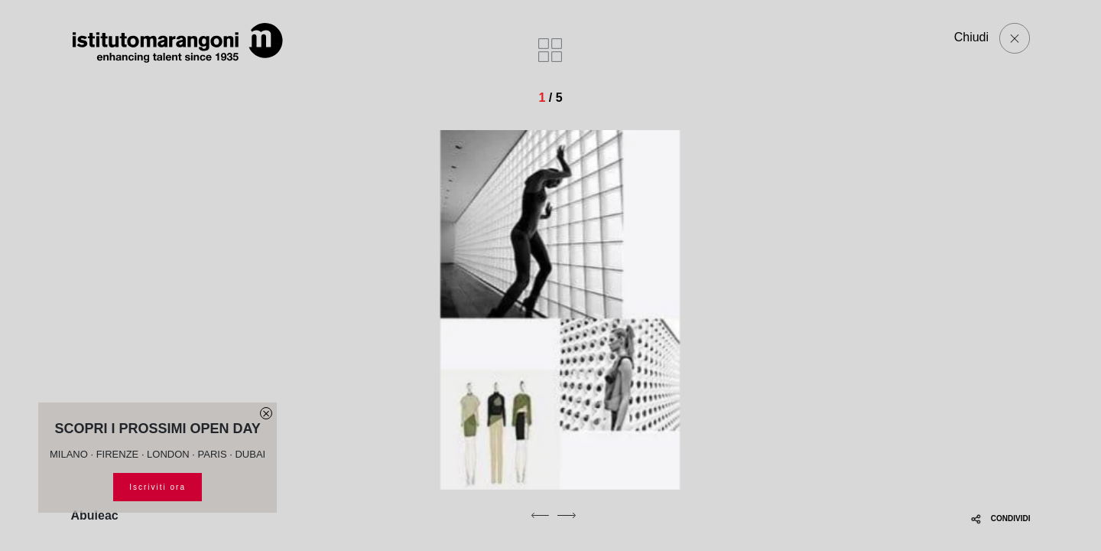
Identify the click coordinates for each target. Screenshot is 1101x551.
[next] (566, 515)
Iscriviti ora (157, 487)
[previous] (540, 515)
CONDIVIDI (1000, 518)
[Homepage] (178, 43)
